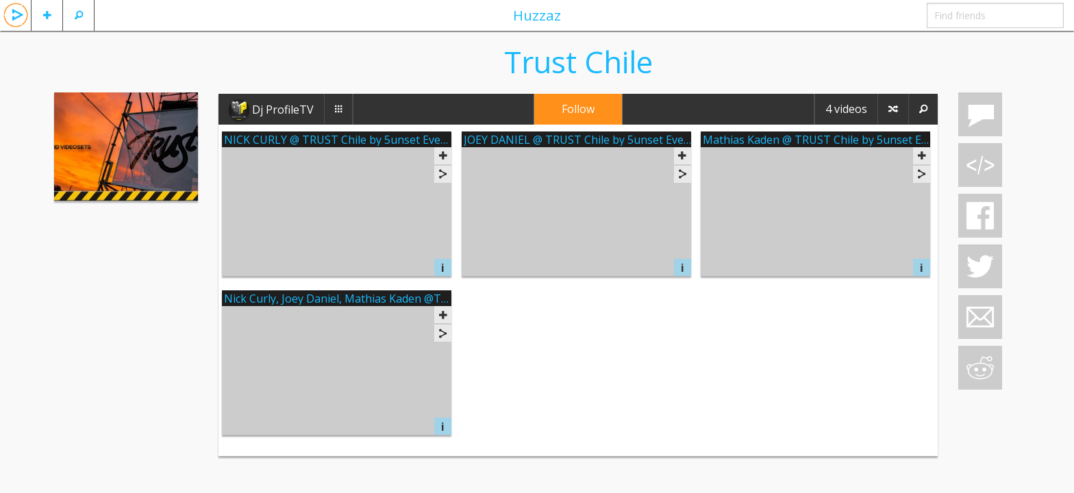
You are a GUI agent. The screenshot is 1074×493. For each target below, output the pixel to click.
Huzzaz (537, 15)
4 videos (846, 108)
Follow (578, 108)
